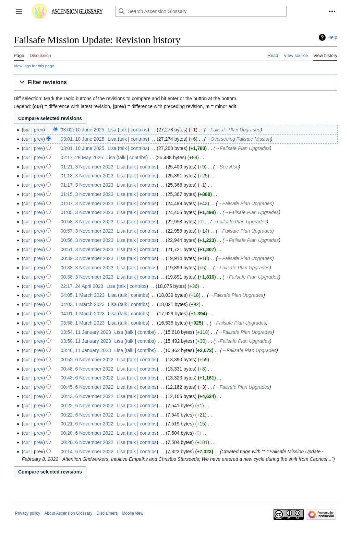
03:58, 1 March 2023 (83, 323)
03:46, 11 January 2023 (86, 350)
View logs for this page (34, 65)
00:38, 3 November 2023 (87, 267)
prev (38, 129)
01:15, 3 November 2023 (87, 194)
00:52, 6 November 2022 (87, 359)
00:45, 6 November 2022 (87, 387)
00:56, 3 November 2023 (87, 240)
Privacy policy (27, 513)
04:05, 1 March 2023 (83, 295)
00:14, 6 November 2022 (87, 451)
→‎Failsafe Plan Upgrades (233, 129)
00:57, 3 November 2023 (87, 231)
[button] (19, 11)
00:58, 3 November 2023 (87, 221)
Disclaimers (107, 513)
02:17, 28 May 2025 (82, 157)
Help (332, 37)
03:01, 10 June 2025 (83, 139)
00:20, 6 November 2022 (87, 433)
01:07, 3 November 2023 (87, 203)
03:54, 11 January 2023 (86, 332)
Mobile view (132, 513)
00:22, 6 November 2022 (87, 405)
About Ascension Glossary (68, 513)
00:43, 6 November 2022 (87, 396)
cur (26, 139)
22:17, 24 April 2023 (82, 286)
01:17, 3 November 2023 (87, 185)
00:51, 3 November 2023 (87, 249)
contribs (139, 129)
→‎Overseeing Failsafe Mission (238, 139)
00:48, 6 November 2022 (87, 369)
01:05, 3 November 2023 (87, 212)
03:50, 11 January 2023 (86, 341)
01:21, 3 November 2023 (87, 166)
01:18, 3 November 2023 (87, 175)
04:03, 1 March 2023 (83, 304)
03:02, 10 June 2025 (83, 129)
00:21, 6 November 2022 (87, 423)
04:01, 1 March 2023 (83, 313)
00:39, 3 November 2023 (87, 258)
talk (123, 129)
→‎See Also (227, 166)
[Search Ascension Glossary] (201, 11)
